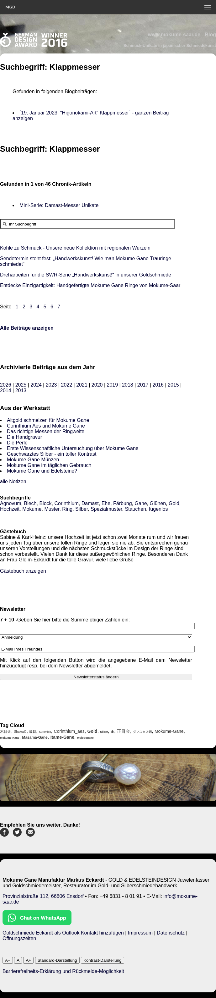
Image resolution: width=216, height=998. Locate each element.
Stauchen (135, 509)
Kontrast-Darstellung (102, 960)
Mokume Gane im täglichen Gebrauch (49, 465)
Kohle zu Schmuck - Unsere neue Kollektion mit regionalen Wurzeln (75, 248)
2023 (51, 385)
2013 (21, 390)
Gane (141, 503)
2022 (66, 385)
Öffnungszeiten (19, 938)
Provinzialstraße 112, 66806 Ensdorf (43, 896)
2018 (127, 385)
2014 (5, 390)
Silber (81, 509)
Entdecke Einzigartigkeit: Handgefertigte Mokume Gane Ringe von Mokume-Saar (90, 285)
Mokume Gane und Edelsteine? (42, 471)
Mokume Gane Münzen (33, 459)
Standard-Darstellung (57, 960)
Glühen (158, 503)
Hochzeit (9, 509)
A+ (28, 960)
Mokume (31, 509)
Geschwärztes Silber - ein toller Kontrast (51, 454)
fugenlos (158, 509)
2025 (21, 385)
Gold (174, 503)
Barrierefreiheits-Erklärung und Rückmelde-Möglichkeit (63, 971)
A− (7, 960)
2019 (112, 385)
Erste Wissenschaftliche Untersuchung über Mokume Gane (73, 448)
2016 (158, 385)
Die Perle (17, 442)
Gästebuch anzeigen (23, 571)
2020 (97, 385)
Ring (67, 509)
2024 (36, 385)
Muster (51, 509)
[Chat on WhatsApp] (37, 923)
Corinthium (66, 503)
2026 (5, 385)
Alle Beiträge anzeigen (27, 328)
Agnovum (10, 503)
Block (45, 503)
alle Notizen (13, 481)
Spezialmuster (106, 509)
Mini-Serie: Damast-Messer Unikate (59, 205)
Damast (90, 503)
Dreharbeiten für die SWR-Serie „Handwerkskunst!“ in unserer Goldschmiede (85, 274)
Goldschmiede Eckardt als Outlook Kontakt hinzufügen (63, 932)
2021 (81, 385)
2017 (143, 385)
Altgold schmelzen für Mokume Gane (48, 420)
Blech (30, 503)
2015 (173, 385)
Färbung (122, 503)
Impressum (140, 932)
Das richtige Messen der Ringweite (45, 431)
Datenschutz (171, 932)
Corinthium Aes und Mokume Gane (46, 425)
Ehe (106, 503)
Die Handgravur (24, 437)
